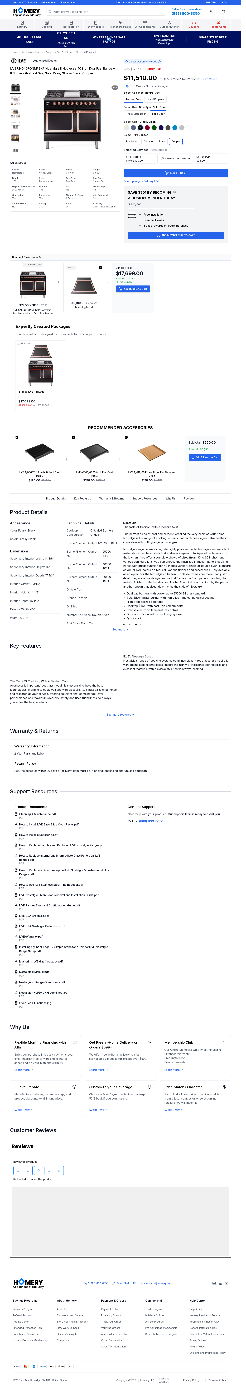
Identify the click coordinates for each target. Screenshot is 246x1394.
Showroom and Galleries (71, 1326)
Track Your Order (111, 1332)
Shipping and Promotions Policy (208, 1363)
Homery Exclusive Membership (30, 1351)
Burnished (132, 141)
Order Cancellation (112, 1351)
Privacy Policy (191, 1391)
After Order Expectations (115, 1345)
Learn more (23, 1155)
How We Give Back (68, 1338)
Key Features (82, 498)
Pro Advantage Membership (161, 1338)
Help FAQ (211, 2)
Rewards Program (23, 1320)
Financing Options (111, 1326)
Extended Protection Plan (27, 1338)
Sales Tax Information (113, 1357)
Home (16, 52)
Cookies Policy (217, 1391)
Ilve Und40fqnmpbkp (88, 52)
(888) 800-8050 (151, 907)
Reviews (189, 498)
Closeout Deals (67, 2)
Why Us (170, 498)
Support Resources (144, 498)
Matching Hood (84, 307)
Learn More (210, 79)
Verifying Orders (110, 1338)
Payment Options (110, 1320)
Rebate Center (48, 2)
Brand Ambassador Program (161, 1345)
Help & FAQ (196, 1320)
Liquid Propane (155, 99)
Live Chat (223, 2)
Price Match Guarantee (26, 1345)
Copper (175, 141)
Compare (26, 343)
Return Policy (197, 1357)
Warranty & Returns (111, 498)
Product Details (56, 500)
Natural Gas (133, 99)
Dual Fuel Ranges (65, 52)
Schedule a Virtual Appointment (207, 1345)
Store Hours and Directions (72, 1332)
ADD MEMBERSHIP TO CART (176, 235)
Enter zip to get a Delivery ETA (141, 181)
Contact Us (63, 1351)
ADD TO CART (176, 173)
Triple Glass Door (136, 113)
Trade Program (154, 1320)
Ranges (50, 52)
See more (120, 629)
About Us (62, 1320)
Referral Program (22, 1326)
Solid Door (158, 113)
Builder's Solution (155, 1326)
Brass (162, 141)
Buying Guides (198, 1351)
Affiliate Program (154, 1332)
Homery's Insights (67, 1345)
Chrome (148, 141)
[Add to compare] (18, 343)
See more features (120, 800)
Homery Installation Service (205, 1326)
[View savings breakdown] (174, 192)
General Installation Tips (203, 1338)
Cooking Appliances (32, 52)
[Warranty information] (159, 61)
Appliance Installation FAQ (204, 1332)
